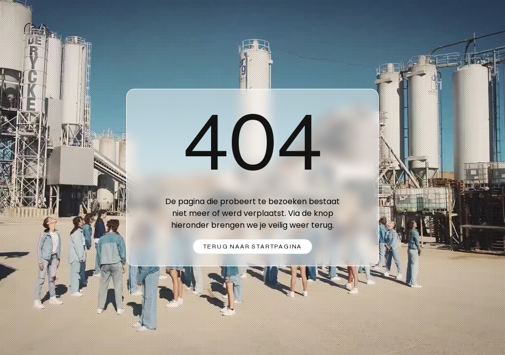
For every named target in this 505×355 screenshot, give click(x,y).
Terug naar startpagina (252, 246)
